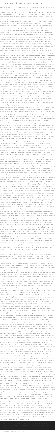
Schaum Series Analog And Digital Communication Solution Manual (29, 425)
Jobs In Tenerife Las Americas (35, 423)
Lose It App (9, 427)
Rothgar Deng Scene (7, 423)
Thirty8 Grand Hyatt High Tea (20, 423)
